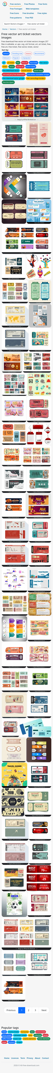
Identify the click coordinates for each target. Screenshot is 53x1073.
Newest (28, 53)
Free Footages (16, 9)
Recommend (39, 53)
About (37, 1058)
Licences (15, 1058)
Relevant (6, 58)
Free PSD (29, 17)
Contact (45, 1058)
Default (6, 53)
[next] (44, 1010)
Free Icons (14, 13)
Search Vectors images (13, 24)
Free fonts (42, 4)
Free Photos (29, 4)
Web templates (32, 9)
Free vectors (15, 4)
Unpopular (26, 58)
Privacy (30, 1058)
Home (4, 29)
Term (22, 1058)
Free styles (42, 13)
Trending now (17, 53)
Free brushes (28, 13)
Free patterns (16, 17)
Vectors (13, 29)
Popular (16, 58)
